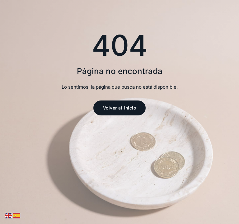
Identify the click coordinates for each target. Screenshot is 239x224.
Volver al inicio (119, 107)
